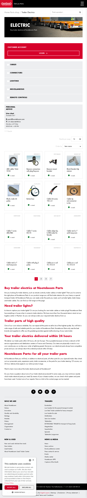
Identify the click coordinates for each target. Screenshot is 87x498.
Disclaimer (61, 493)
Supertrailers (48, 429)
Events (46, 454)
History (6, 421)
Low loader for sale (51, 413)
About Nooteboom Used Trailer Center (16, 451)
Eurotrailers (48, 405)
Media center (49, 457)
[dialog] (19, 476)
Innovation (7, 410)
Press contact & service (52, 451)
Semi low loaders (50, 418)
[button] (19, 492)
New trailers (8, 446)
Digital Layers (44, 493)
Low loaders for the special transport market (59, 408)
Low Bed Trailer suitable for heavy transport (58, 410)
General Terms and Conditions (43, 495)
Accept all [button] (11, 487)
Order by (59, 146)
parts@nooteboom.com (15, 119)
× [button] (33, 460)
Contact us (7, 429)
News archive (49, 446)
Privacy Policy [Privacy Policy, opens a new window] (9, 483)
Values (6, 408)
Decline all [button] (26, 487)
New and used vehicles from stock (15, 443)
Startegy (7, 416)
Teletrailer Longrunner (52, 434)
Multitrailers (48, 416)
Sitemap (53, 493)
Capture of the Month (51, 462)
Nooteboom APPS (50, 459)
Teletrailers (48, 421)
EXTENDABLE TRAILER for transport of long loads (60, 424)
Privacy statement (72, 493)
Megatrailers (49, 426)
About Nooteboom (10, 405)
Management (8, 424)
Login (43, 53)
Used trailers (8, 449)
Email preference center (52, 449)
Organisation (8, 426)
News (46, 443)
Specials (47, 432)
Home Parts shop (11, 12)
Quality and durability (11, 413)
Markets (6, 418)
